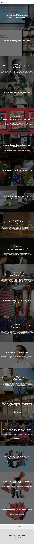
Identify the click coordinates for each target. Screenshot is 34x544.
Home (10, 535)
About (23, 535)
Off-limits (17, 535)
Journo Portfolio (18, 537)
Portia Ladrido (5, 2)
